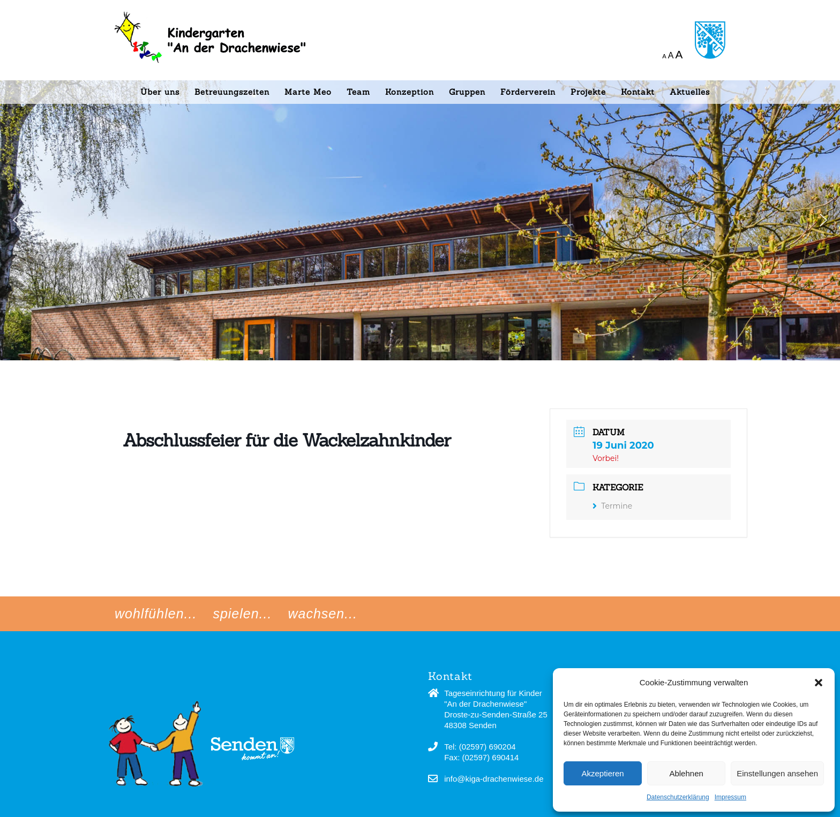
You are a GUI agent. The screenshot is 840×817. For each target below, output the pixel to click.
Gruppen (467, 92)
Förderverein (528, 92)
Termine (612, 506)
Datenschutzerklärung (678, 797)
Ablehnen (686, 773)
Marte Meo (308, 92)
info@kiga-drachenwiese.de (493, 778)
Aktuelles (690, 92)
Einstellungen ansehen (777, 773)
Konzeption (409, 92)
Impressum (730, 797)
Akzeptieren (602, 773)
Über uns (159, 92)
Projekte (588, 92)
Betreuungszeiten (231, 92)
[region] (420, 180)
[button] (818, 682)
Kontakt (638, 92)
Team (358, 92)
